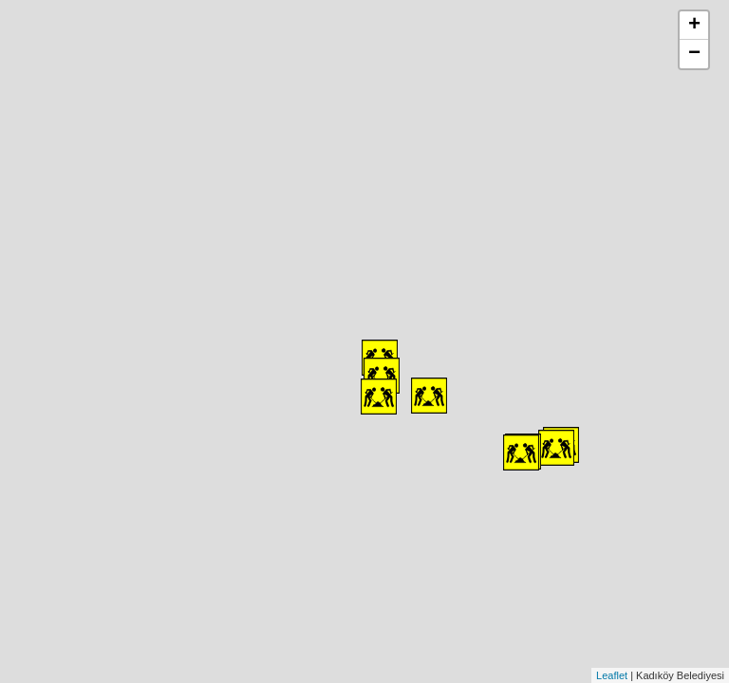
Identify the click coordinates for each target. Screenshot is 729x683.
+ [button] (694, 25)
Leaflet (611, 675)
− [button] (694, 54)
